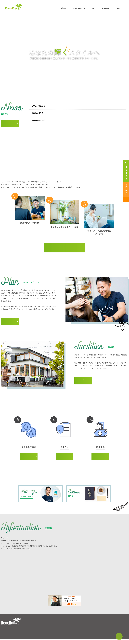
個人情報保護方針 (66, 628)
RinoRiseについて (36, 623)
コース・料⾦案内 (36, 628)
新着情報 (52, 628)
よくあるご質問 (36, 633)
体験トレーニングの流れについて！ (53, 113)
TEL (126, 171)
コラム (51, 623)
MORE (10, 121)
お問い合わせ (126, 190)
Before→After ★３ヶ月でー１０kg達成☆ (54, 106)
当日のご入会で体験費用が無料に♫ (53, 120)
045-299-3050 (9, 544)
